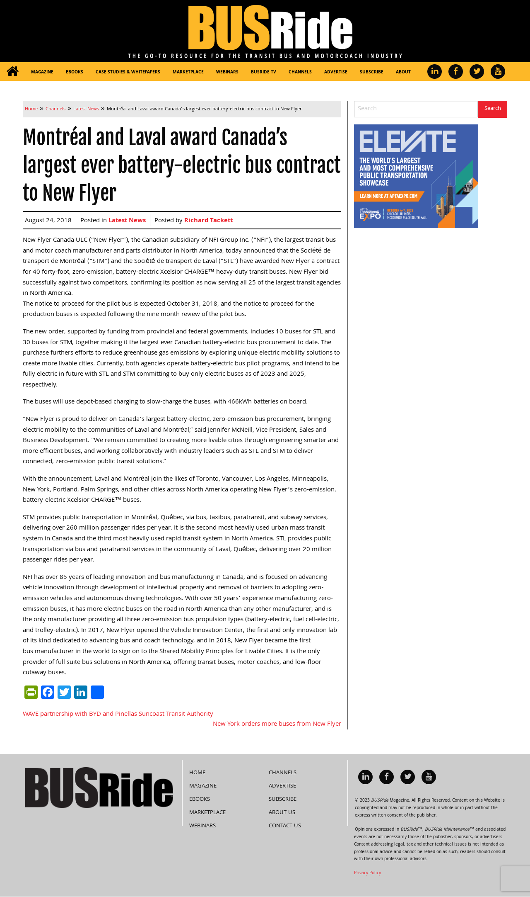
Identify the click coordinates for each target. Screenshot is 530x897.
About (403, 72)
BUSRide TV (263, 72)
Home (197, 773)
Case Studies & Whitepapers (128, 72)
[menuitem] (12, 71)
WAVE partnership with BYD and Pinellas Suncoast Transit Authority (118, 714)
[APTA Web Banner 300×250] (416, 176)
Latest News (127, 221)
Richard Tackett (208, 221)
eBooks (74, 72)
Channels (300, 72)
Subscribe (371, 72)
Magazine (42, 72)
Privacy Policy (367, 873)
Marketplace (188, 72)
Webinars (227, 72)
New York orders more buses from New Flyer (277, 724)
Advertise (335, 72)
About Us (282, 812)
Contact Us (285, 826)
